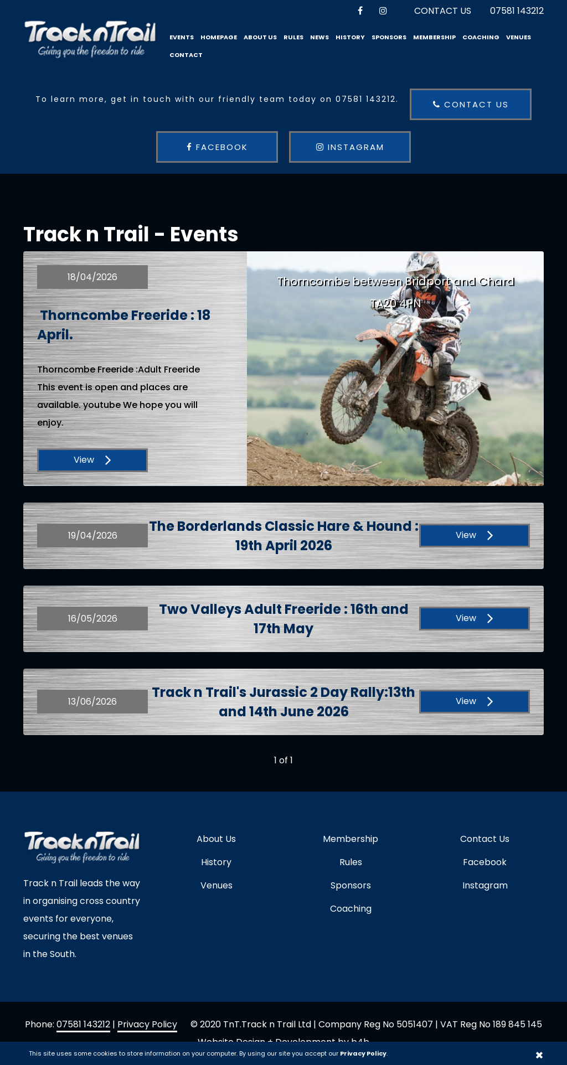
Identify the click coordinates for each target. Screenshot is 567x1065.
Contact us (471, 104)
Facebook (217, 147)
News (319, 37)
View (92, 459)
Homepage (218, 37)
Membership (434, 37)
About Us (260, 37)
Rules (293, 37)
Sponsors (389, 37)
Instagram (350, 147)
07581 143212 (517, 10)
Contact (186, 54)
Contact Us (442, 10)
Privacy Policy (147, 1024)
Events (181, 37)
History (350, 37)
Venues (518, 37)
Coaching (480, 37)
